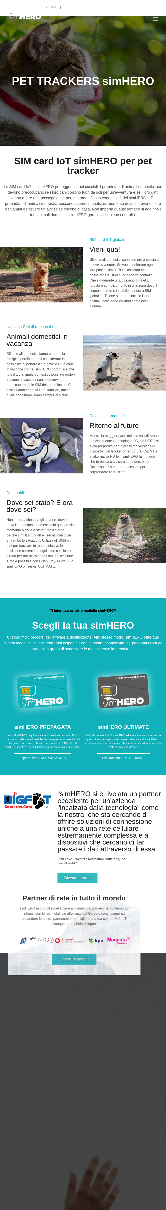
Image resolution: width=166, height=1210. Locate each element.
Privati (52, 7)
